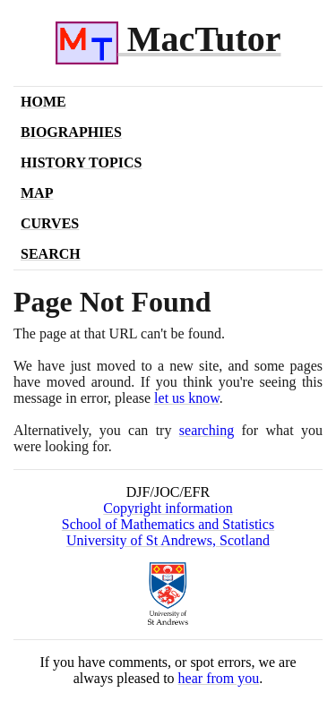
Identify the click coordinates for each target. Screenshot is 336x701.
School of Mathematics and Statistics (168, 524)
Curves (50, 223)
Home (43, 101)
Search (51, 253)
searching (206, 430)
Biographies (71, 132)
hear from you (219, 678)
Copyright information (167, 508)
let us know (187, 398)
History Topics (81, 162)
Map (37, 193)
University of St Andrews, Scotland (168, 540)
